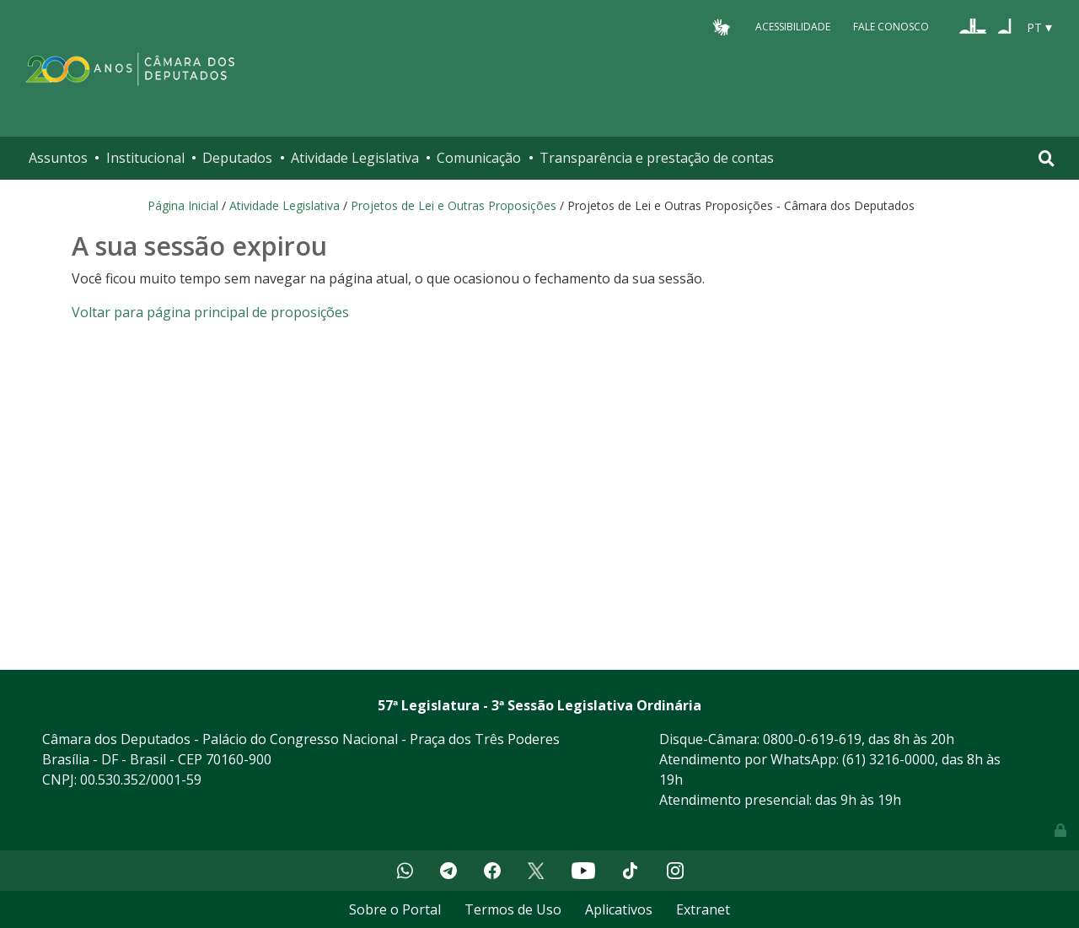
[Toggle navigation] (1047, 158)
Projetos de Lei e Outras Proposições (453, 205)
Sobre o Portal (395, 909)
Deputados (237, 157)
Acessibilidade (792, 26)
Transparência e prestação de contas (657, 157)
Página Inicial (183, 205)
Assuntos (58, 157)
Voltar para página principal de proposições (210, 312)
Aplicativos (618, 909)
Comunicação (479, 157)
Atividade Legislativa (355, 157)
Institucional (145, 157)
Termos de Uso (512, 909)
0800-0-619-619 (812, 739)
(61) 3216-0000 (888, 759)
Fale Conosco (891, 26)
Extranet (703, 909)
